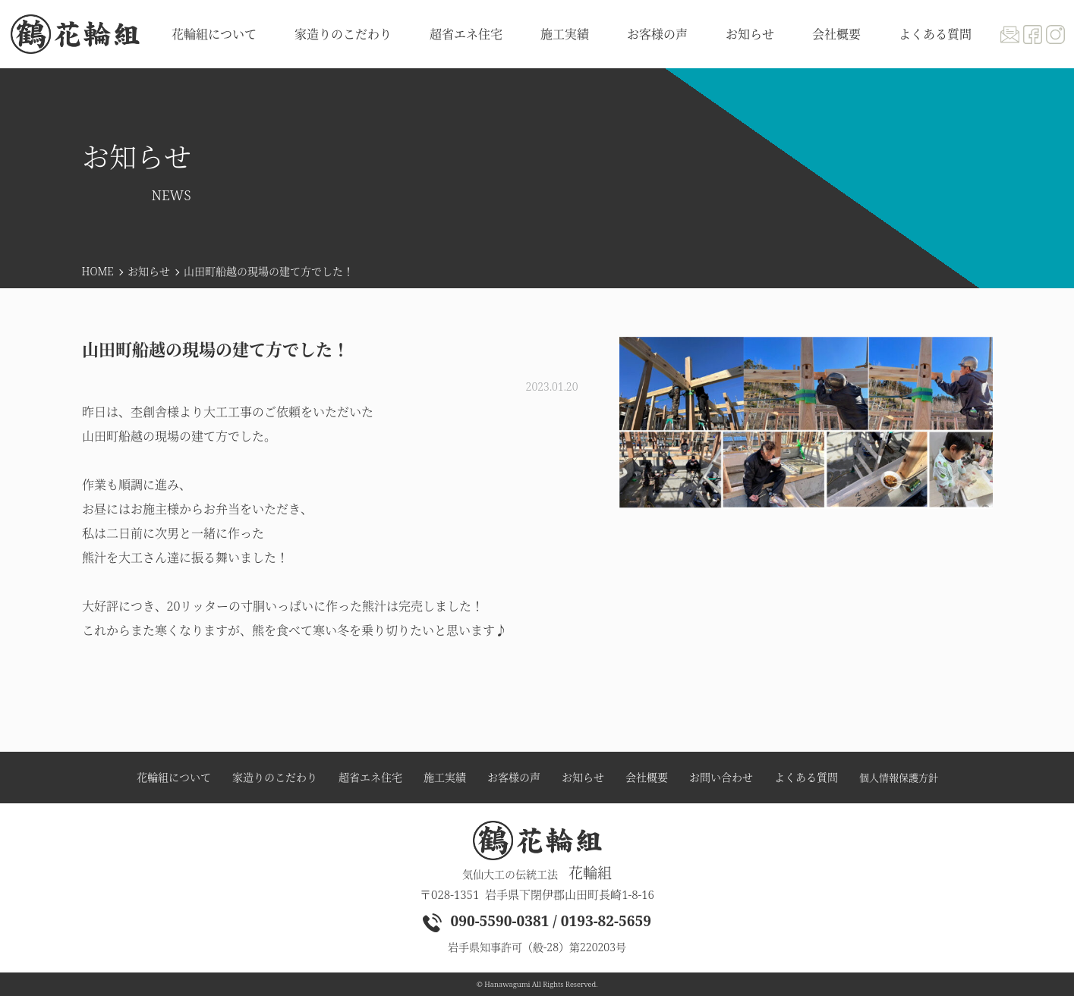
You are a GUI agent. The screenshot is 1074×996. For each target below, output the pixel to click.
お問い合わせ (721, 777)
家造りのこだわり (343, 34)
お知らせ (149, 271)
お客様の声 (657, 34)
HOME (98, 271)
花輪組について (214, 34)
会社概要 (836, 34)
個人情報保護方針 (898, 778)
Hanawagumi (507, 984)
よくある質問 (935, 34)
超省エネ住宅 (466, 34)
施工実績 (564, 34)
